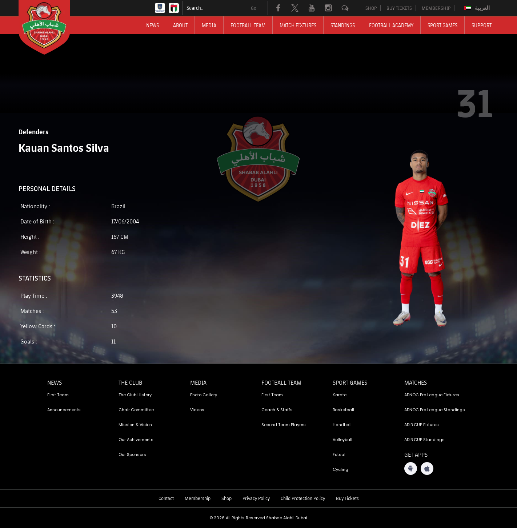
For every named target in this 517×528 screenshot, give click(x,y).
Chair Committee (136, 410)
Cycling (340, 469)
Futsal (339, 454)
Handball (342, 425)
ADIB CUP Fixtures (421, 425)
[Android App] (410, 468)
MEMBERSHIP (436, 8)
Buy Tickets (347, 498)
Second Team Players (283, 425)
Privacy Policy (256, 498)
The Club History (135, 395)
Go (253, 8)
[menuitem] (478, 8)
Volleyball (342, 439)
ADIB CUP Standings (424, 439)
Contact (166, 498)
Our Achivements (136, 439)
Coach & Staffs (277, 410)
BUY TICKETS (399, 8)
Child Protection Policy (303, 498)
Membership (198, 498)
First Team (58, 395)
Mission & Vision (135, 425)
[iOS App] (427, 468)
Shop (226, 498)
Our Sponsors (132, 454)
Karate (339, 395)
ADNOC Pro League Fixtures (431, 395)
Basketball (343, 410)
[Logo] (51, 27)
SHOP (371, 8)
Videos (197, 410)
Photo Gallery (203, 395)
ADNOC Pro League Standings (434, 410)
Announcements (64, 410)
